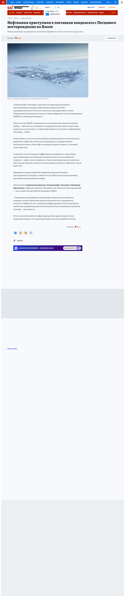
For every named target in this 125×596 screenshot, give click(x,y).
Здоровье (84, 2)
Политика (40, 2)
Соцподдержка (95, 2)
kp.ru (19, 38)
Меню (2, 2)
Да (47, 14)
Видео (18, 2)
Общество (49, 2)
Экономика (60, 2)
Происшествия (92, 12)
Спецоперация (28, 2)
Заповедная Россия (79, 12)
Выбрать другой (54, 14)
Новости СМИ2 (12, 349)
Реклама (101, 7)
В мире (68, 2)
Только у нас (28, 12)
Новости (19, 12)
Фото (12, 2)
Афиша (101, 12)
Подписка (112, 7)
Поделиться (111, 38)
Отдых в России (66, 12)
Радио (92, 7)
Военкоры (37, 12)
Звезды (76, 2)
